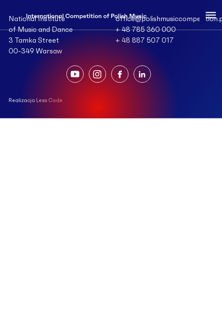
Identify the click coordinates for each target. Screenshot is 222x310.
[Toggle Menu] (211, 15)
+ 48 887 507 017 (145, 40)
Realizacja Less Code (36, 100)
